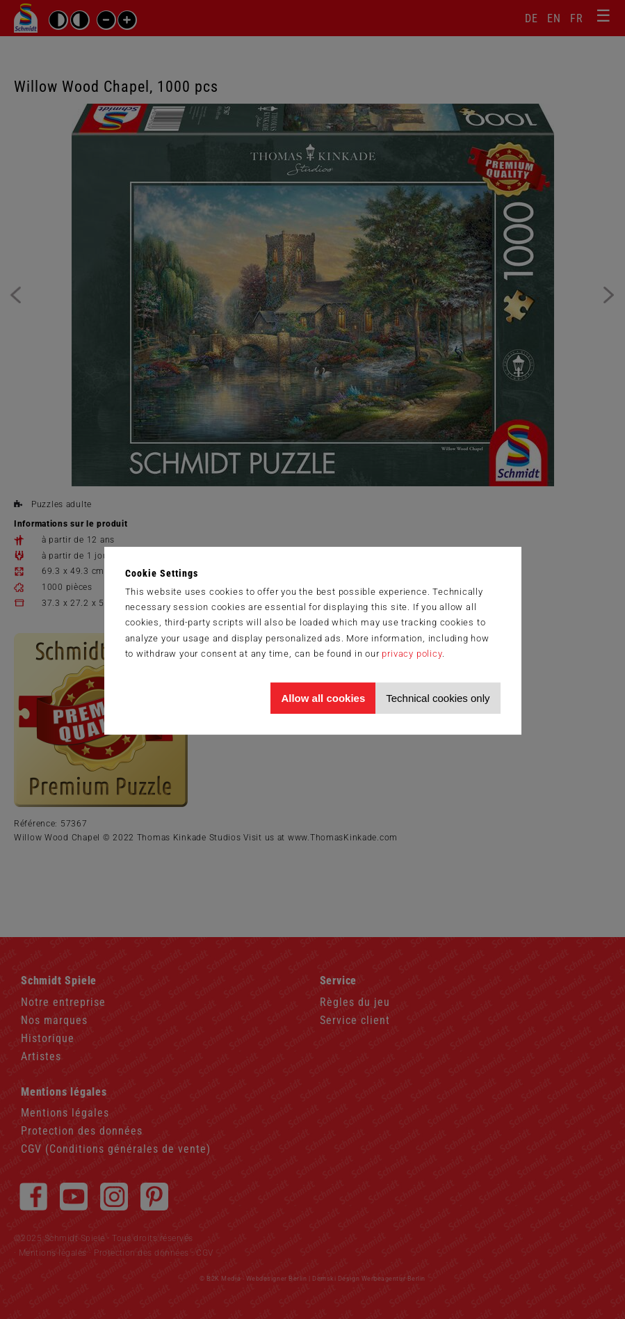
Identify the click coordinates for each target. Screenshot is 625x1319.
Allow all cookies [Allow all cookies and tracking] (323, 698)
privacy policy (411, 653)
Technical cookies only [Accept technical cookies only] (437, 698)
